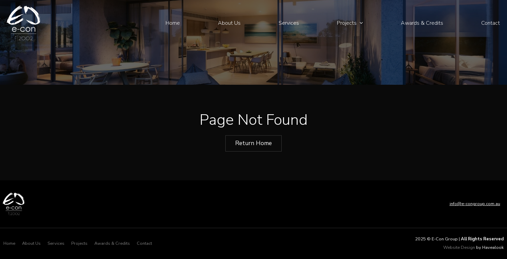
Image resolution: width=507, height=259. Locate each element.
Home (173, 23)
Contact (490, 23)
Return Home (253, 143)
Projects (347, 23)
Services (289, 23)
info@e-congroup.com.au (475, 204)
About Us (229, 23)
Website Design (459, 247)
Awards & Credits (422, 23)
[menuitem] (9, 244)
